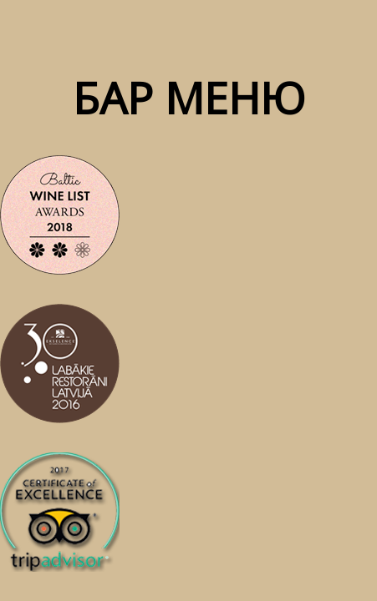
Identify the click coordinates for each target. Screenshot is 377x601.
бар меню (189, 97)
